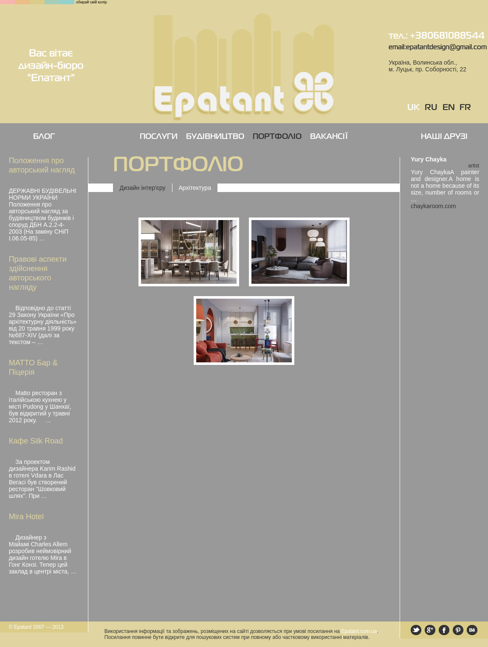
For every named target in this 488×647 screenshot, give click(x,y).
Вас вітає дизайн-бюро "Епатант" (51, 65)
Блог (44, 136)
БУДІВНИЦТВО (215, 136)
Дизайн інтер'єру (142, 187)
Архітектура (195, 187)
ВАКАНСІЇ (329, 136)
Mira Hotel (26, 516)
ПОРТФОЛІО (277, 136)
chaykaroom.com (433, 206)
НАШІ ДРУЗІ (444, 136)
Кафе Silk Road (36, 441)
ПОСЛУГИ (159, 136)
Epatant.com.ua (359, 631)
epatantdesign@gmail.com (446, 47)
